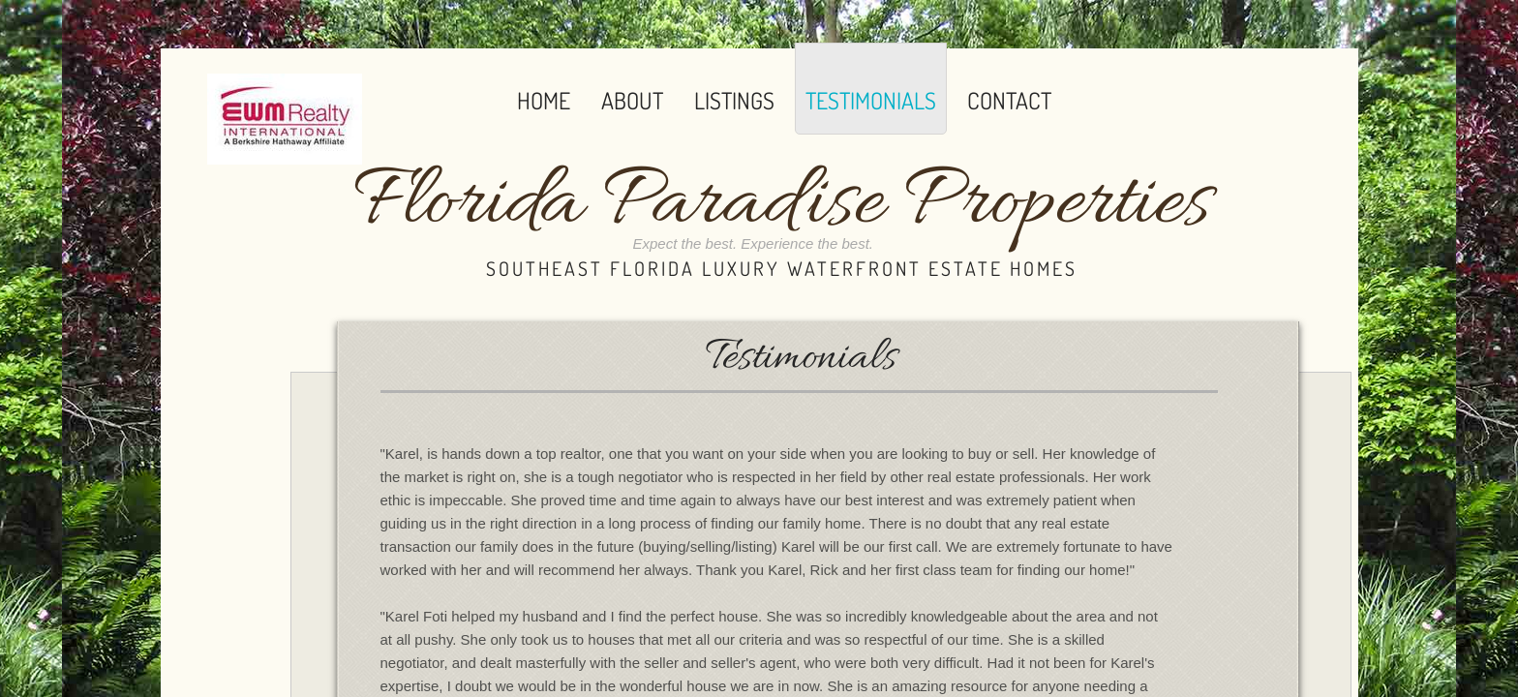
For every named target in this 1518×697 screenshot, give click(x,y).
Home (543, 100)
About (632, 100)
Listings (734, 100)
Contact (1009, 100)
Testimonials (870, 100)
